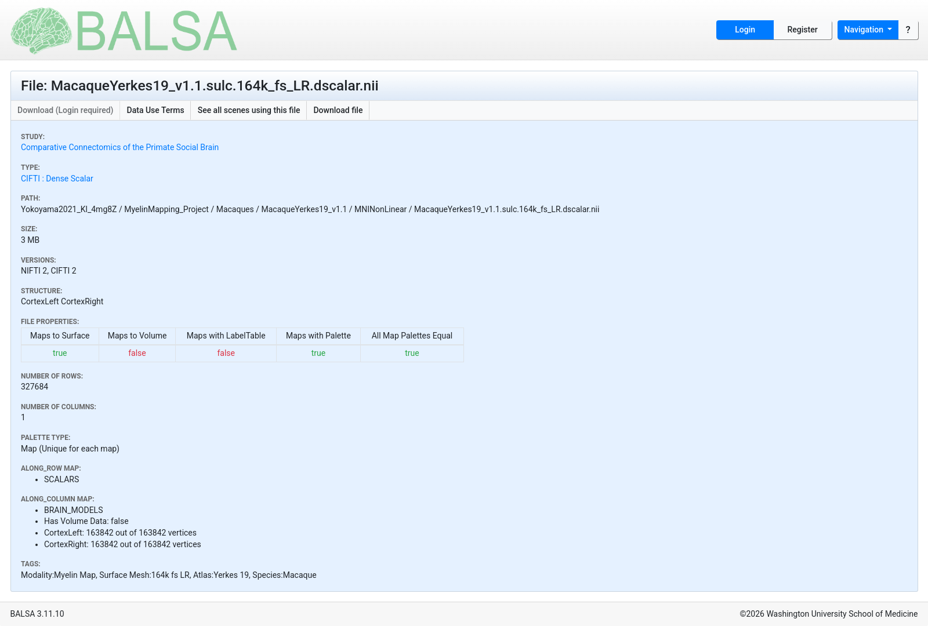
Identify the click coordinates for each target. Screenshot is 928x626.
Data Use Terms (155, 110)
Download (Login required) (65, 110)
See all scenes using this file (249, 110)
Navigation (865, 29)
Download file (337, 110)
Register (803, 29)
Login (745, 29)
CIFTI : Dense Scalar (57, 178)
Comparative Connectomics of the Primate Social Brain (120, 147)
